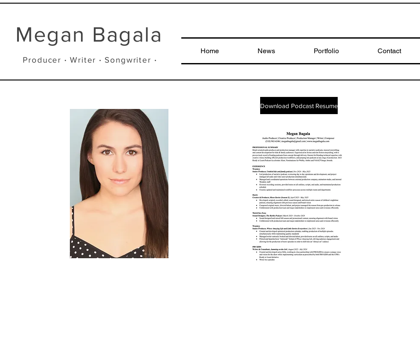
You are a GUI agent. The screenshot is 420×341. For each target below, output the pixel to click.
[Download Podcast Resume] (299, 105)
